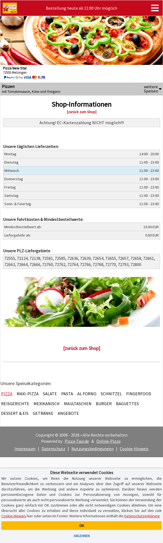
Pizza (6, 393)
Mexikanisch (47, 403)
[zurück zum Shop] (81, 111)
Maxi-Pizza (28, 393)
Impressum (25, 448)
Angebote (68, 413)
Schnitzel (111, 393)
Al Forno (86, 393)
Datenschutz (53, 448)
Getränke (43, 413)
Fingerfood (138, 393)
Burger (104, 403)
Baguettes (127, 403)
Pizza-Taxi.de (77, 441)
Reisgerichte (15, 403)
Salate (50, 393)
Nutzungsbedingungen (92, 448)
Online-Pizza (108, 441)
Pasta (67, 393)
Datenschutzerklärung (142, 516)
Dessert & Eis (14, 413)
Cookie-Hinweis (134, 448)
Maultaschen (78, 403)
